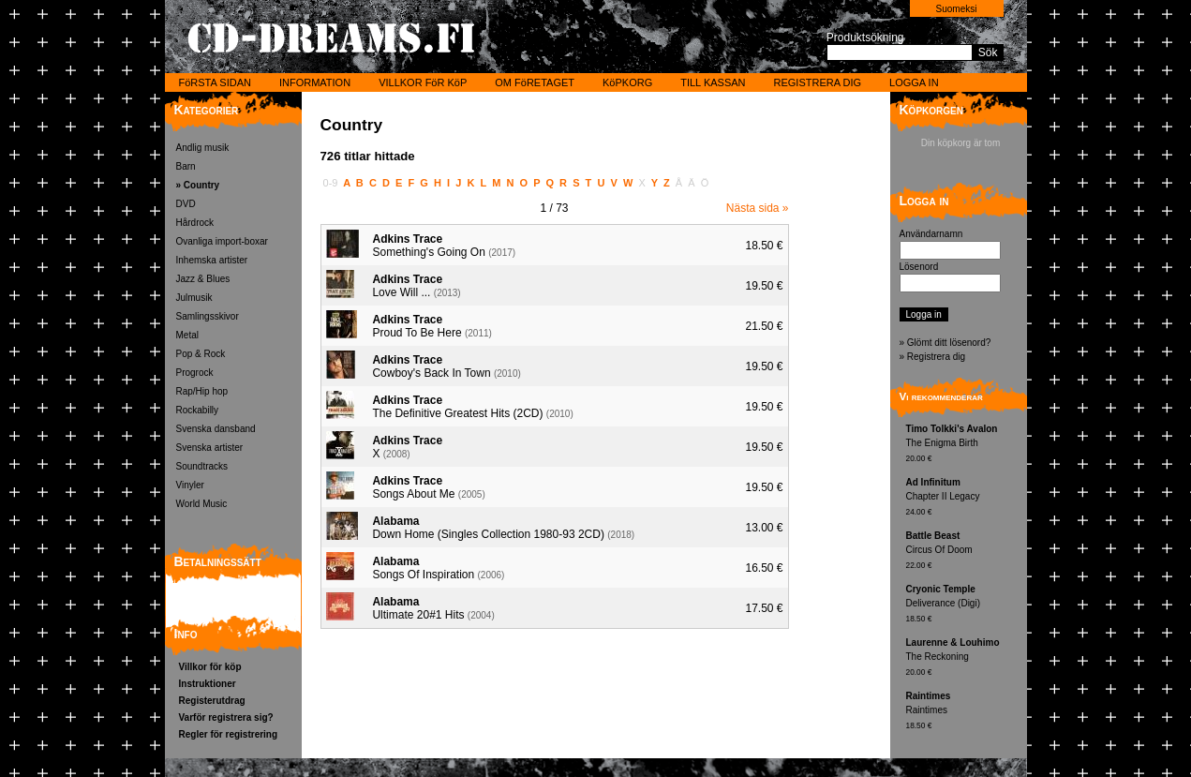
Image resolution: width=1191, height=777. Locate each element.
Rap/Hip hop (202, 391)
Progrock (195, 372)
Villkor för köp (210, 667)
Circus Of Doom (964, 551)
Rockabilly (197, 410)
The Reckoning (964, 658)
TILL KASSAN (712, 82)
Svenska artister (210, 447)
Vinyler (190, 485)
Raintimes (964, 712)
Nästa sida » (757, 208)
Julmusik (194, 297)
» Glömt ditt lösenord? (945, 342)
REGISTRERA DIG (818, 82)
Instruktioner (207, 684)
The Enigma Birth (964, 445)
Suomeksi (956, 9)
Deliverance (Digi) (964, 605)
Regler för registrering (228, 734)
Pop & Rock (201, 354)
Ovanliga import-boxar (222, 241)
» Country (198, 185)
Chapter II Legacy (964, 498)
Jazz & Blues (203, 279)
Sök (988, 52)
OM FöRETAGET (534, 82)
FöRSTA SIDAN (215, 82)
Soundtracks (202, 466)
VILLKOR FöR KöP (423, 82)
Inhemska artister (212, 260)
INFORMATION (314, 82)
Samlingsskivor (207, 316)
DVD (186, 204)
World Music (202, 504)
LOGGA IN (914, 82)
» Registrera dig (933, 356)
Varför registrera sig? (226, 717)
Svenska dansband (216, 429)
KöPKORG (627, 82)
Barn (186, 166)
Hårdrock (195, 222)
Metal (187, 335)
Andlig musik (203, 147)
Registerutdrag (212, 700)
